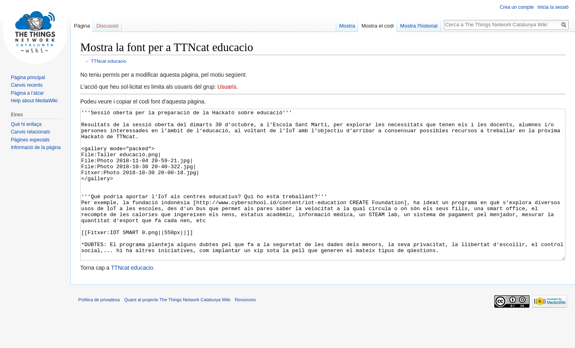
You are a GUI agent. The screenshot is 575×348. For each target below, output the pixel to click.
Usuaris (227, 87)
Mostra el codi (377, 26)
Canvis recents (26, 85)
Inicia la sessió (553, 7)
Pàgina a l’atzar (27, 93)
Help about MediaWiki (34, 100)
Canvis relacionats (30, 132)
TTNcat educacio (109, 61)
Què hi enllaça (26, 124)
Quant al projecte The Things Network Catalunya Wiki (177, 329)
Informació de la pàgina (36, 147)
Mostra (347, 26)
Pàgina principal (28, 77)
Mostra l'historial (419, 26)
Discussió (107, 26)
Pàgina (82, 26)
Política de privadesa (99, 329)
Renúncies (245, 329)
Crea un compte (517, 7)
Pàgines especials (30, 140)
